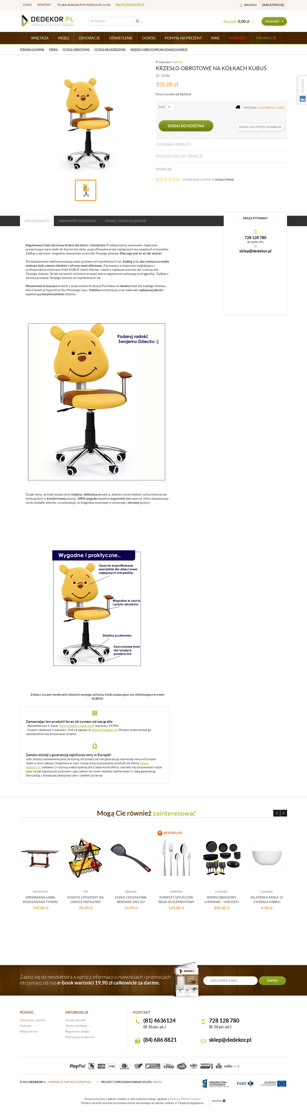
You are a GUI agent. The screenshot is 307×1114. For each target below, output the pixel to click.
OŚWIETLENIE (121, 38)
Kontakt (44, 5)
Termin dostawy (76, 1026)
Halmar (177, 62)
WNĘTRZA (40, 38)
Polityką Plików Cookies (185, 1099)
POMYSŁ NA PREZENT (183, 38)
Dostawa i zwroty (173, 144)
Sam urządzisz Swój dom (76, 726)
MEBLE (64, 38)
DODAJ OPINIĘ (224, 179)
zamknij (219, 1100)
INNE (215, 38)
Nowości (238, 38)
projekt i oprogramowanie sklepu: (131, 1081)
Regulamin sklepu (77, 1031)
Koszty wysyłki (75, 1020)
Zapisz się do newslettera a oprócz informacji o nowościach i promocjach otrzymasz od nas (95, 979)
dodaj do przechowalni (260, 127)
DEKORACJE (89, 38)
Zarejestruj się (273, 4)
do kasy (274, 21)
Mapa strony (29, 1031)
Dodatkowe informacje (179, 156)
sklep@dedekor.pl (130, 5)
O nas (27, 5)
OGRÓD (149, 38)
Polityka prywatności (80, 1037)
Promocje (266, 38)
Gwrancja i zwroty (33, 1020)
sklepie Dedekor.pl (104, 730)
